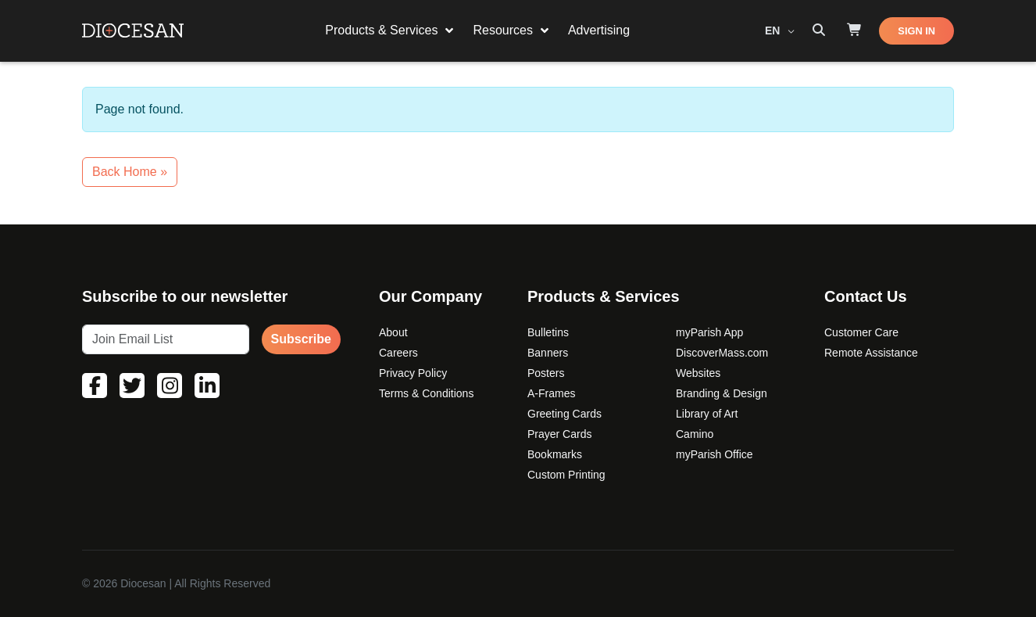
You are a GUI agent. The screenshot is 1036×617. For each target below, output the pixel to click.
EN (774, 30)
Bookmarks (554, 454)
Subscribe (301, 339)
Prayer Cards (559, 434)
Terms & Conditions (426, 393)
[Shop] (855, 30)
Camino (694, 434)
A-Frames (551, 393)
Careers (398, 352)
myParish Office (714, 454)
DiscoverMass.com (722, 352)
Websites (698, 373)
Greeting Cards (564, 413)
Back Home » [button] (129, 171)
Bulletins (548, 332)
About (393, 332)
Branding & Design (721, 393)
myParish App (709, 332)
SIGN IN (916, 31)
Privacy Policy (413, 373)
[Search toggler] (819, 30)
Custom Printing (566, 474)
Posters (545, 373)
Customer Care (861, 332)
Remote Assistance (871, 352)
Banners (547, 352)
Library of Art (707, 413)
